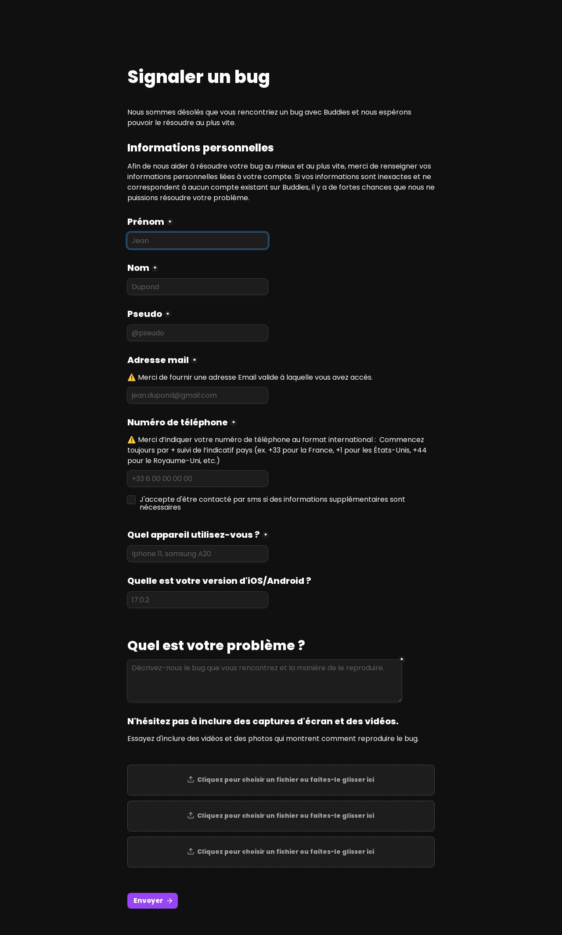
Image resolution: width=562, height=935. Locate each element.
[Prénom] (197, 240)
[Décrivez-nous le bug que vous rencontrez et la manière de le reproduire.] (264, 681)
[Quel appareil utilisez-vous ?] (197, 553)
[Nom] (197, 287)
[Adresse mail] (197, 395)
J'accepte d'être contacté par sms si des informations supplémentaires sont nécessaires (273, 503)
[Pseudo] (197, 333)
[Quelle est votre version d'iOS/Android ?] (197, 600)
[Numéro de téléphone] (197, 478)
